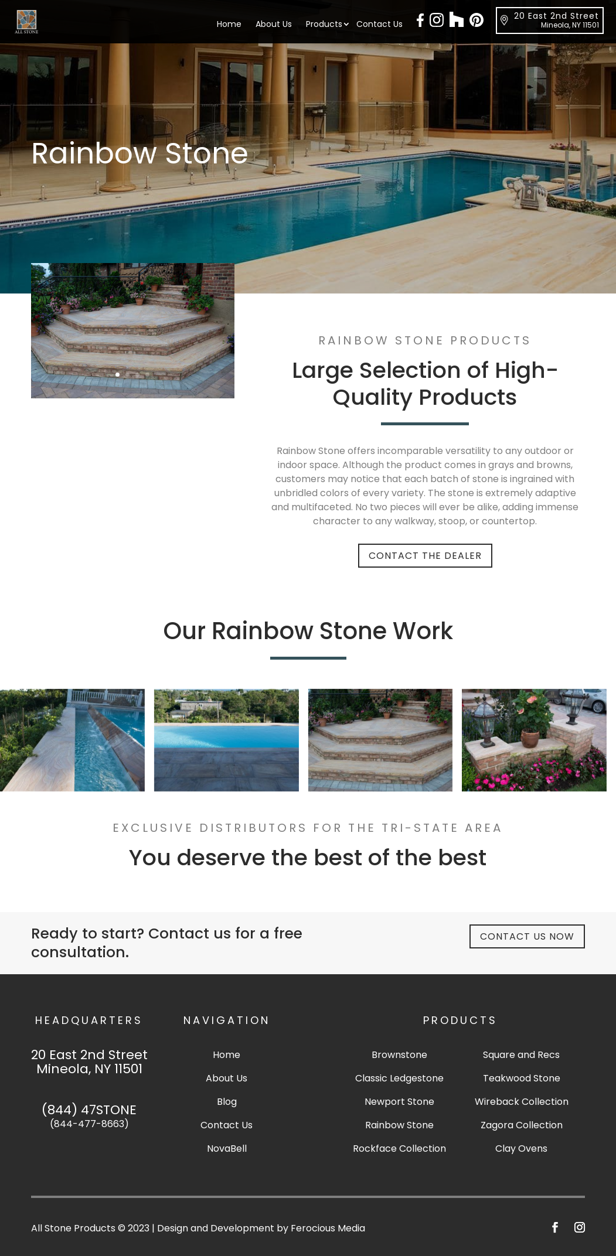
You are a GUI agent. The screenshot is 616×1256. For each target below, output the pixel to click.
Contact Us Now (527, 936)
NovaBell (227, 1148)
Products (324, 25)
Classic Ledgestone (399, 1078)
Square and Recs (521, 1055)
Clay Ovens (521, 1148)
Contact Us (379, 25)
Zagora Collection (522, 1125)
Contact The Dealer (425, 555)
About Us (274, 25)
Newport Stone (399, 1101)
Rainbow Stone (399, 1125)
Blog (227, 1101)
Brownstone (399, 1055)
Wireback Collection (522, 1101)
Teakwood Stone (521, 1078)
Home (229, 25)
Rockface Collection (399, 1148)
